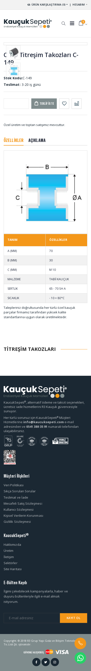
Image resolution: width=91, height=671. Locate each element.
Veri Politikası (14, 485)
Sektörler (10, 563)
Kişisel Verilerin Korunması (23, 515)
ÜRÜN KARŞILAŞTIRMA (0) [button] (46, 4)
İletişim (9, 557)
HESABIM (79, 4)
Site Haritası (13, 569)
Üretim (8, 550)
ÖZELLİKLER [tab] (14, 140)
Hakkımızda (12, 544)
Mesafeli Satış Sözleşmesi (23, 503)
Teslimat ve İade (16, 497)
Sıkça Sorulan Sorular (20, 491)
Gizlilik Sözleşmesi (17, 521)
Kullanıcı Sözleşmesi (18, 509)
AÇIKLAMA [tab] (37, 140)
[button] (63, 21)
